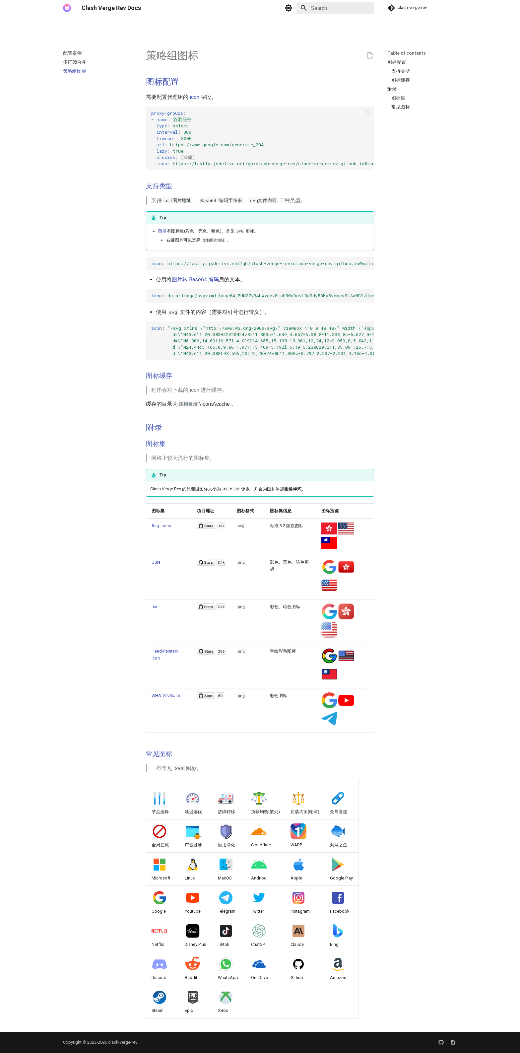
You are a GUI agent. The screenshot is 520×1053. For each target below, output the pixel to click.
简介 (67, 24)
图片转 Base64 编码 (195, 279)
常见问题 (187, 24)
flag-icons (161, 525)
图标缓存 (159, 376)
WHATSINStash (166, 695)
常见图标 (159, 754)
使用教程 (134, 24)
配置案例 (161, 24)
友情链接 (214, 24)
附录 (162, 231)
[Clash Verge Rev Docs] (67, 8)
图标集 (155, 444)
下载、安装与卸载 (98, 24)
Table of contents (406, 53)
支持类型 (159, 186)
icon (194, 97)
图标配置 (162, 82)
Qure (156, 562)
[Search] (335, 8)
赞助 (236, 24)
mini (156, 606)
